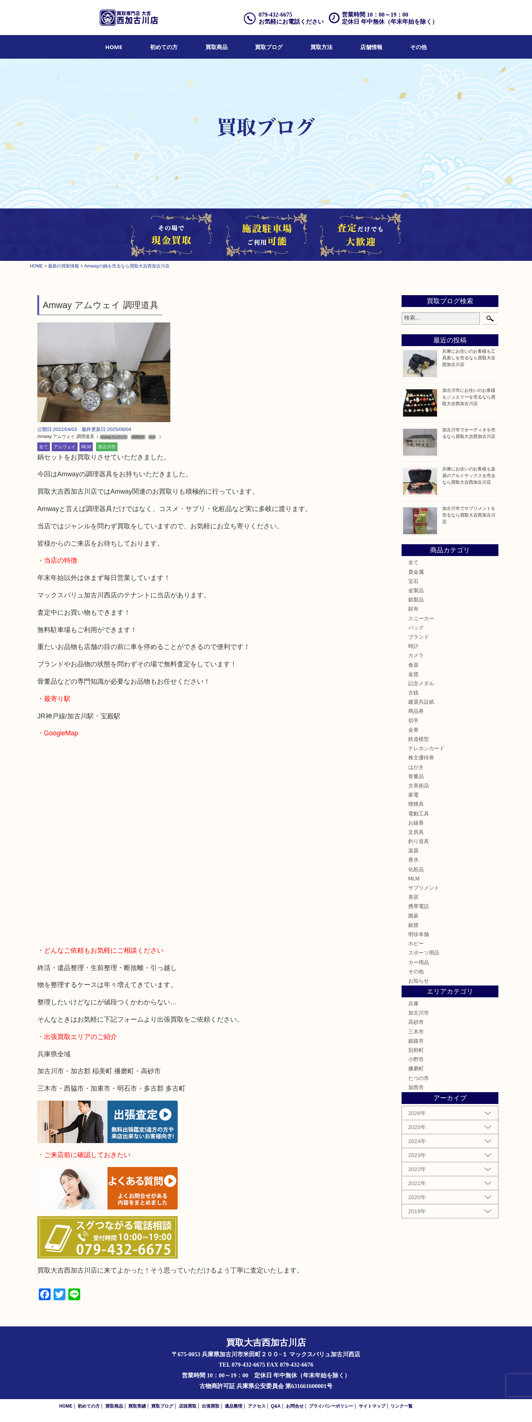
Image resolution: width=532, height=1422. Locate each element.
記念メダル (421, 683)
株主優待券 (421, 757)
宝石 (413, 581)
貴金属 (416, 572)
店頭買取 (188, 1406)
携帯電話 (418, 906)
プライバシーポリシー (331, 1406)
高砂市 (416, 1022)
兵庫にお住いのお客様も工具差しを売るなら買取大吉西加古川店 (468, 358)
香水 (413, 860)
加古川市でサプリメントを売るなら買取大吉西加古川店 (468, 515)
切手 (413, 721)
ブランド (418, 637)
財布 (413, 609)
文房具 (416, 832)
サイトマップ (372, 1406)
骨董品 (416, 776)
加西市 (416, 1087)
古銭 (413, 693)
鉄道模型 (418, 739)
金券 (413, 730)
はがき (416, 767)
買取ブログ (269, 47)
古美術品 (418, 785)
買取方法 (321, 47)
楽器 (413, 850)
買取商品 (216, 47)
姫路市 (416, 1041)
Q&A (276, 1406)
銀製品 (416, 600)
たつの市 (418, 1078)
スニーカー (421, 618)
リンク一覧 (402, 1406)
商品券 (416, 711)
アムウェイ (65, 446)
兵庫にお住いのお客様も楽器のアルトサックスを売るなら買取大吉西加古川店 (468, 475)
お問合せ (295, 1406)
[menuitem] (114, 47)
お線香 (416, 823)
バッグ (416, 628)
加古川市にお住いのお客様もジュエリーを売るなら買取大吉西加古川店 (468, 397)
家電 (413, 795)
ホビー (416, 943)
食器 (413, 665)
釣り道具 (418, 841)
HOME (113, 47)
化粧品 (416, 869)
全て (43, 446)
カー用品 (418, 962)
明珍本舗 (418, 934)
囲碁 (413, 916)
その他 (418, 47)
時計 (413, 646)
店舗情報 (371, 47)
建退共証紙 (421, 702)
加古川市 (107, 446)
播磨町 (416, 1068)
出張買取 (210, 1406)
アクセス (257, 1406)
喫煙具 (416, 804)
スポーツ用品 (423, 953)
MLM (86, 446)
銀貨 (413, 925)
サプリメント (423, 888)
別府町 (416, 1050)
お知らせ (418, 981)
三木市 (416, 1032)
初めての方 (164, 47)
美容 (413, 897)
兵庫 (413, 1004)
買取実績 (137, 1406)
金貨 (413, 674)
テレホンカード (426, 748)
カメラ (416, 655)
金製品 (416, 590)
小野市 (416, 1059)
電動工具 (418, 814)
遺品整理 (233, 1406)
